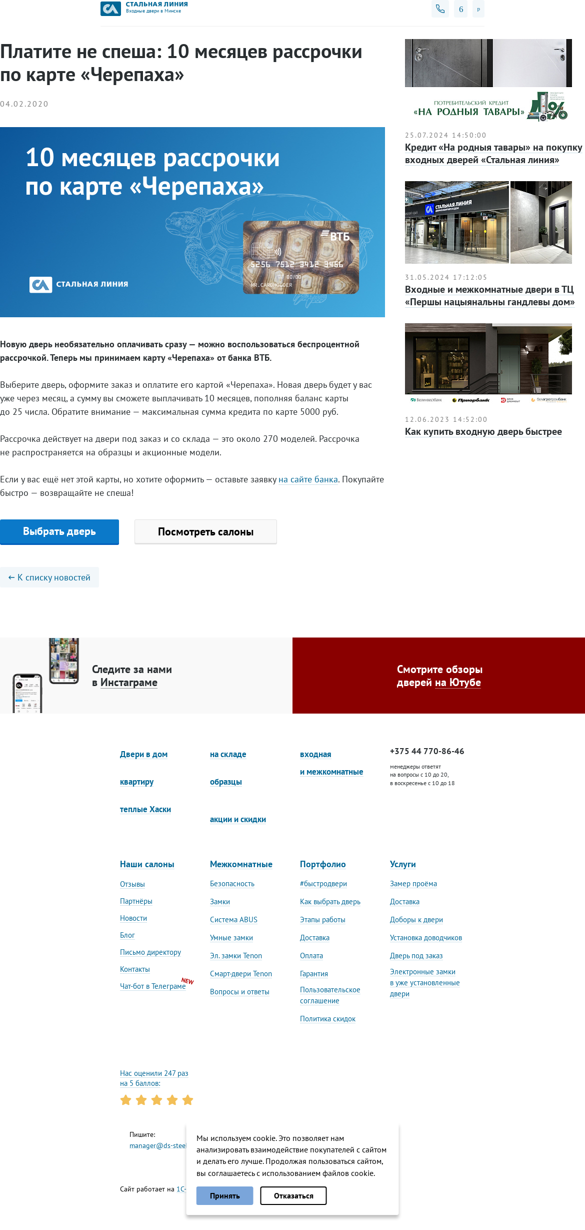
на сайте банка (308, 479)
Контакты (135, 969)
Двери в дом (144, 754)
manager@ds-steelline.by (169, 1145)
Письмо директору (150, 952)
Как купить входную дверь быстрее (483, 431)
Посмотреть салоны (206, 531)
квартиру (137, 781)
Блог (127, 935)
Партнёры (136, 901)
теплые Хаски (145, 809)
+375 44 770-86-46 (427, 751)
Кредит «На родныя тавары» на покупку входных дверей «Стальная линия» (493, 153)
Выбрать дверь (59, 531)
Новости (133, 918)
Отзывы (132, 884)
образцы (226, 781)
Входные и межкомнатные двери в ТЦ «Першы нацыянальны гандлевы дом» (490, 295)
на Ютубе (458, 682)
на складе (228, 754)
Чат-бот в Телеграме (153, 986)
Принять (225, 1195)
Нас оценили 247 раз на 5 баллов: (154, 1078)
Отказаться (294, 1195)
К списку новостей (49, 577)
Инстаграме (129, 682)
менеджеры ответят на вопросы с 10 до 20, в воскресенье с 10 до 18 (422, 775)
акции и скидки (238, 819)
